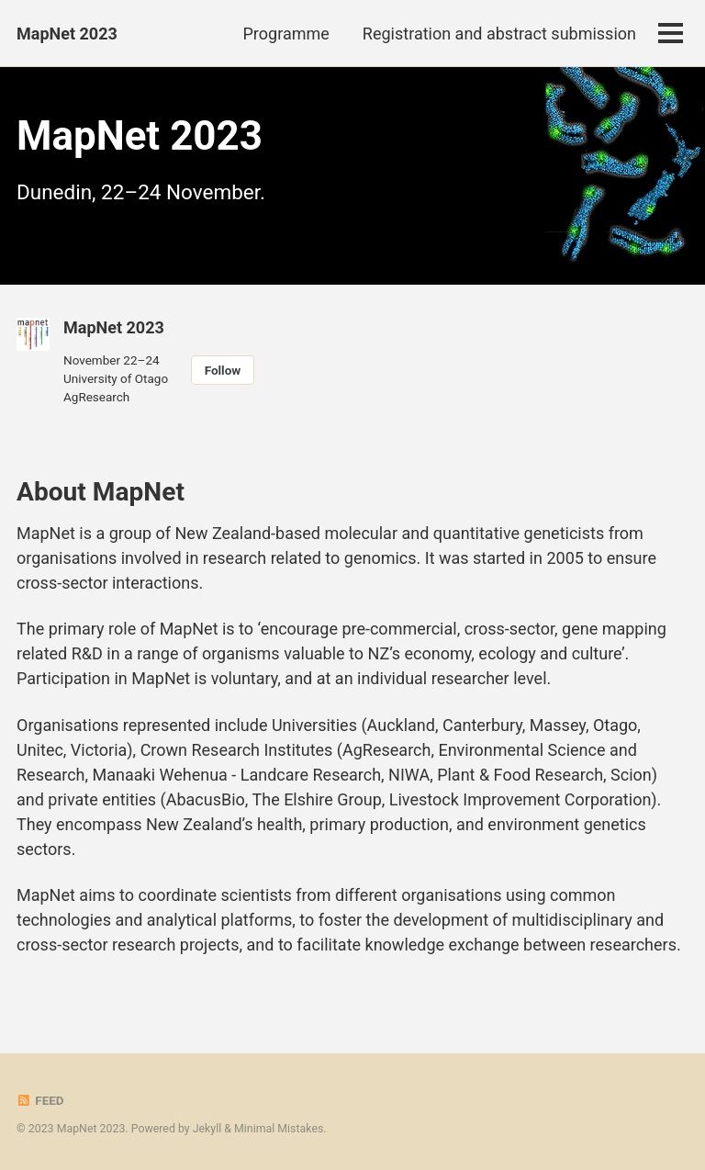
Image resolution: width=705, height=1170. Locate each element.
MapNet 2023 (67, 33)
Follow (223, 370)
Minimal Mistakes (278, 1128)
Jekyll (207, 1128)
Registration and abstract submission (499, 33)
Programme (286, 33)
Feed (40, 1100)
